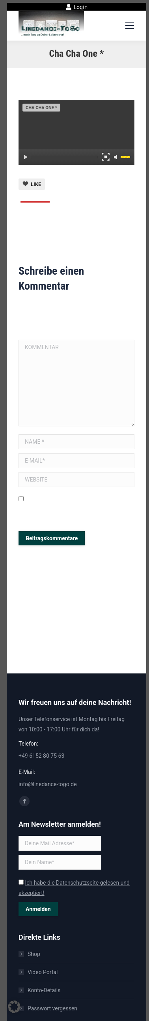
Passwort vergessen (52, 1008)
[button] (14, 1007)
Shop (34, 954)
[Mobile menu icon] (129, 25)
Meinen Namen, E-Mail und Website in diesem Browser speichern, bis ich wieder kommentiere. (76, 509)
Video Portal (43, 972)
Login (76, 7)
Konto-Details (44, 990)
